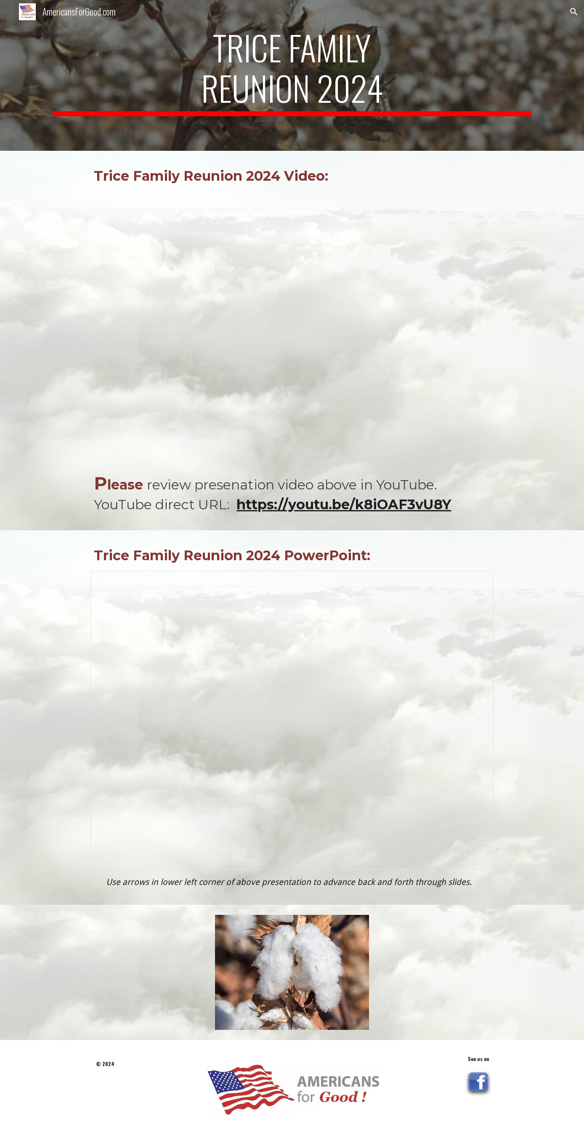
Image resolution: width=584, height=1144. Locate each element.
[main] (292, 75)
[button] (574, 12)
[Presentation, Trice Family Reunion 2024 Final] (291, 720)
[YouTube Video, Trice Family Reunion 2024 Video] (291, 328)
